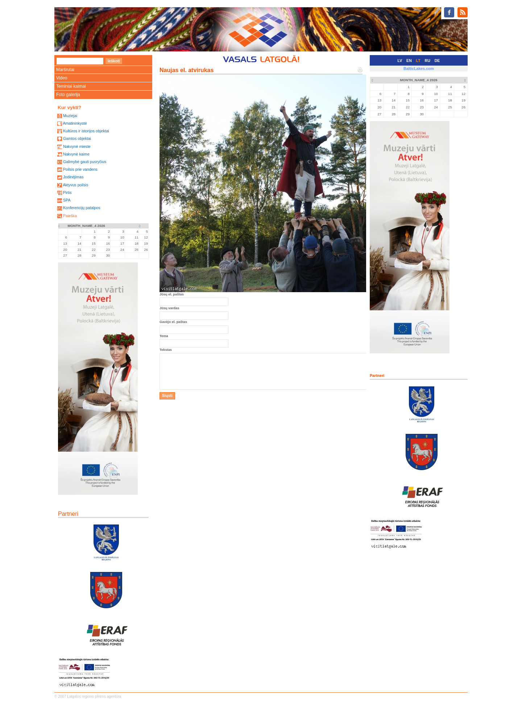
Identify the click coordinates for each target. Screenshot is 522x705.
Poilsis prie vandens (80, 169)
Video (61, 77)
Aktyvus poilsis (75, 185)
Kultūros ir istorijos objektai (86, 131)
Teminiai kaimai (71, 86)
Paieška (70, 215)
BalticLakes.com (418, 68)
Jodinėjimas (73, 177)
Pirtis (67, 192)
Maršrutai (65, 69)
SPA (67, 200)
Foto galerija (68, 94)
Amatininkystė (75, 123)
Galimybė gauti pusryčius (84, 161)
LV (400, 60)
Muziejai (70, 115)
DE (437, 60)
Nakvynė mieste (77, 146)
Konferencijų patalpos (81, 208)
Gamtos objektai (77, 138)
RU (427, 60)
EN (409, 60)
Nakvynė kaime (76, 154)
